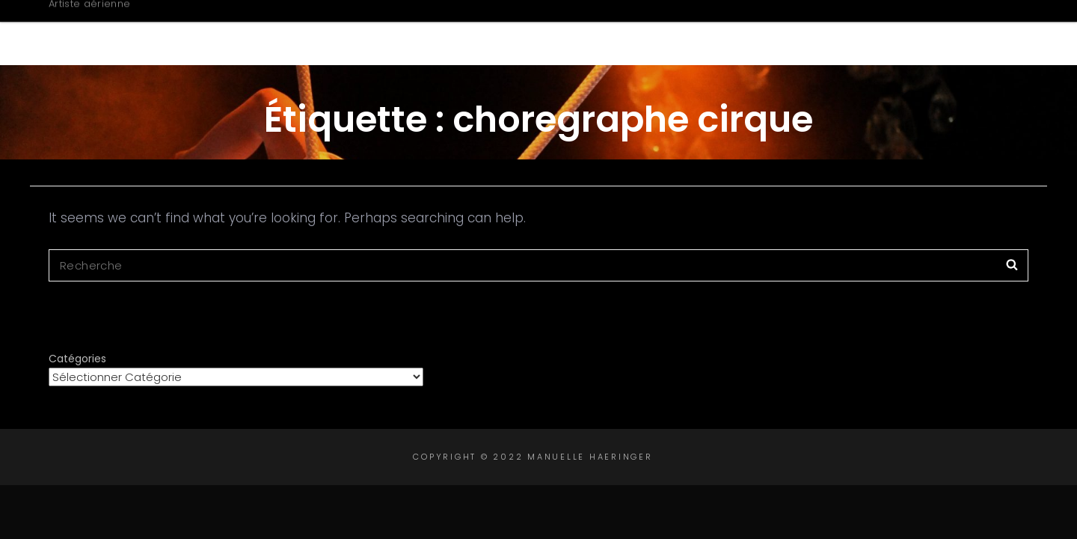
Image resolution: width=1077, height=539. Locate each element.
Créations (703, 32)
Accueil (476, 32)
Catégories (77, 358)
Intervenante (835, 32)
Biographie (581, 32)
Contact (955, 32)
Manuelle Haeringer (177, 24)
